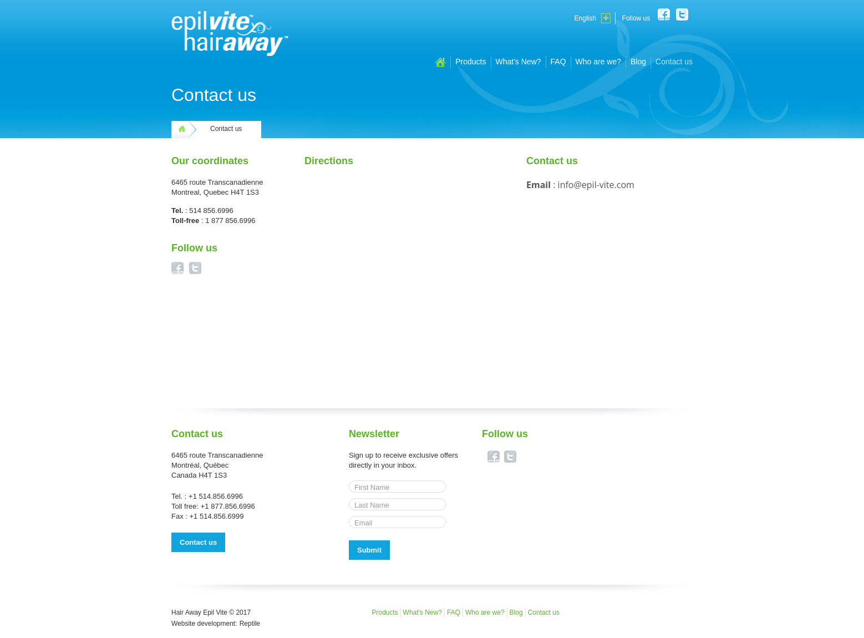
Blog (638, 61)
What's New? (518, 61)
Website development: (204, 623)
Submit (369, 550)
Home (440, 62)
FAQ (558, 61)
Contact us (674, 61)
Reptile (250, 623)
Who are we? (598, 61)
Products (470, 61)
